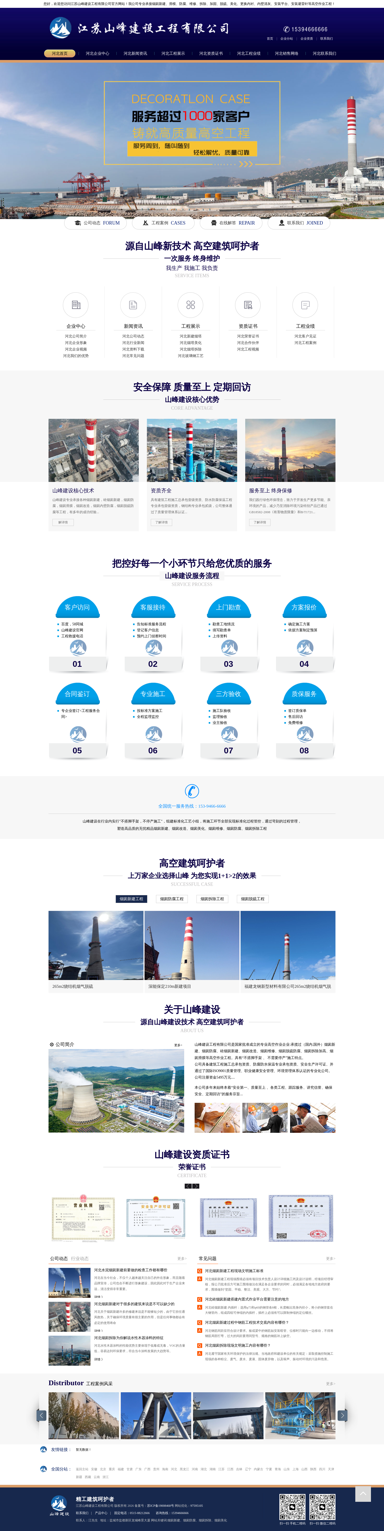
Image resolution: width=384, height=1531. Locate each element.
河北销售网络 (286, 53)
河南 (195, 1469)
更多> (178, 1045)
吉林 (239, 1469)
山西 (304, 1469)
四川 (322, 1469)
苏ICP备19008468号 (160, 1506)
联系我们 (326, 38)
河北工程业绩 (249, 53)
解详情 (63, 522)
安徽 (94, 1469)
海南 (165, 1469)
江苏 (221, 1469)
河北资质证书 (211, 53)
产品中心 (101, 1513)
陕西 (313, 1469)
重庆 (112, 1469)
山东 (287, 1469)
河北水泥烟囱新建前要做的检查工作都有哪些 (130, 1270)
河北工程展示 (173, 53)
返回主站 (82, 1469)
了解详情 (161, 522)
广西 (147, 1469)
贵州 (156, 1469)
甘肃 (130, 1469)
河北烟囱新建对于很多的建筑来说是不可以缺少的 (134, 1304)
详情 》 (99, 1297)
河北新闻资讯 (135, 53)
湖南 (212, 1469)
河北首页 (60, 53)
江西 (230, 1469)
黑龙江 (184, 1469)
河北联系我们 (324, 53)
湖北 (204, 1469)
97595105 (196, 1506)
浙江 (106, 1477)
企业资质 (307, 38)
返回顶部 (363, 1494)
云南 (97, 1477)
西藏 (88, 1477)
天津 (331, 1469)
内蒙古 (258, 1469)
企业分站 (286, 38)
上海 (295, 1469)
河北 (174, 1469)
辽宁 (248, 1469)
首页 (270, 38)
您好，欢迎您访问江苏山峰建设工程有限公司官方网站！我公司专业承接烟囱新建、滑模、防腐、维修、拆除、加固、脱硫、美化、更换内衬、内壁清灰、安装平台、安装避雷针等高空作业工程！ (187, 4)
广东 (138, 1469)
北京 (103, 1469)
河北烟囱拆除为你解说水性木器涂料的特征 (129, 1338)
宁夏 (269, 1469)
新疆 (79, 1477)
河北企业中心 (97, 53)
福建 (121, 1469)
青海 (278, 1469)
